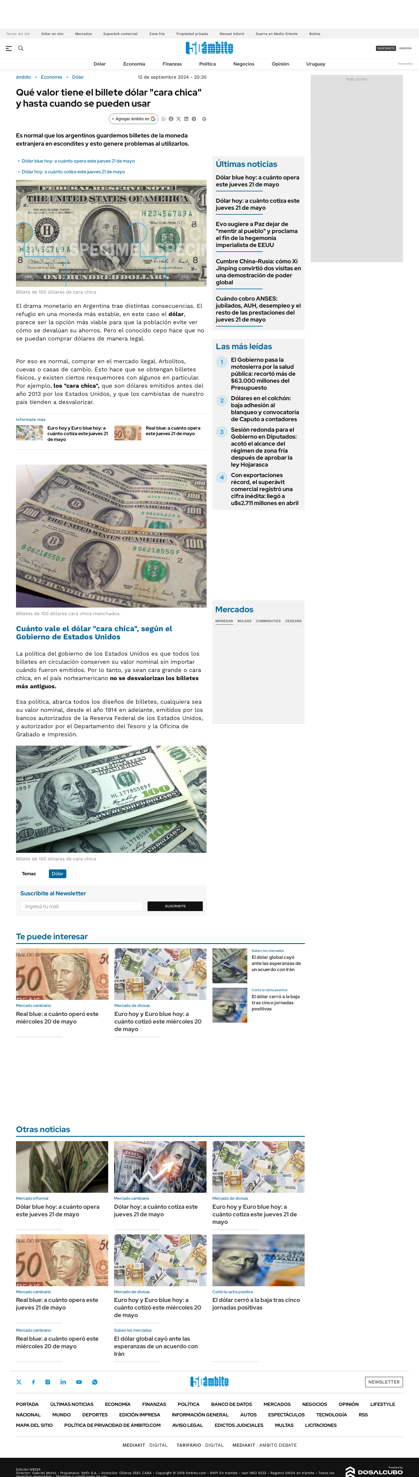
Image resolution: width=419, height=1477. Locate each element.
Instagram (47, 1382)
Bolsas (244, 621)
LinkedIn (63, 1382)
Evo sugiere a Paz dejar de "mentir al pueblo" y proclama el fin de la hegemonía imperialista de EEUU (257, 234)
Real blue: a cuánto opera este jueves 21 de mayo (173, 431)
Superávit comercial (120, 34)
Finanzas (172, 64)
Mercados (83, 34)
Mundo (61, 1415)
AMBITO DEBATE (264, 1445)
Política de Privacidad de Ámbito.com (112, 1425)
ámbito (23, 77)
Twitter (19, 1382)
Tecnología (331, 1415)
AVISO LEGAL (187, 1425)
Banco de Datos (231, 1404)
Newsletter (405, 63)
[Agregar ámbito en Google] (133, 119)
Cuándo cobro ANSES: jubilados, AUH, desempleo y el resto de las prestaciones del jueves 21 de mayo (258, 309)
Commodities (268, 621)
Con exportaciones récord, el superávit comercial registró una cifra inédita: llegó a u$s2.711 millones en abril (265, 489)
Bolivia (314, 34)
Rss (363, 1415)
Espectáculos (286, 1415)
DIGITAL (145, 1445)
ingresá (405, 48)
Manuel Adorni (232, 34)
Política (207, 64)
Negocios (243, 64)
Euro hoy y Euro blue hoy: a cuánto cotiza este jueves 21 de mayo (77, 433)
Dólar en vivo (52, 34)
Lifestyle (382, 1404)
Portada (27, 1404)
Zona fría (157, 34)
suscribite (386, 48)
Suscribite (175, 906)
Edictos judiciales (239, 1425)
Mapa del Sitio (34, 1425)
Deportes (95, 1415)
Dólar (100, 64)
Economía (134, 64)
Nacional (28, 1415)
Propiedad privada (192, 34)
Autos (248, 1415)
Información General (200, 1415)
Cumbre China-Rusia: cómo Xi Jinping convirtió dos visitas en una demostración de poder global (258, 271)
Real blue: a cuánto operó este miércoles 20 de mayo (57, 1017)
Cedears (293, 621)
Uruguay (315, 64)
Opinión (280, 64)
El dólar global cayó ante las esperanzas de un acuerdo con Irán (276, 963)
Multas (284, 1425)
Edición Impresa (139, 1415)
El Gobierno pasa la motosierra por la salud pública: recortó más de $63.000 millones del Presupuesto (263, 373)
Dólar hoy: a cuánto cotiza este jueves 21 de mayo (73, 172)
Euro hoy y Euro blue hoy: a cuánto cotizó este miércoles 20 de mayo (158, 1021)
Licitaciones (321, 1425)
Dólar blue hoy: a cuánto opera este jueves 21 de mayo (78, 161)
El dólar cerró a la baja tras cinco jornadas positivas (276, 1003)
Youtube (79, 1382)
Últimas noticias (71, 1404)
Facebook (33, 1382)
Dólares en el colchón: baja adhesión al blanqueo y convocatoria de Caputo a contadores (265, 408)
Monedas (224, 621)
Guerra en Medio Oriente (277, 34)
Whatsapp (94, 1382)
